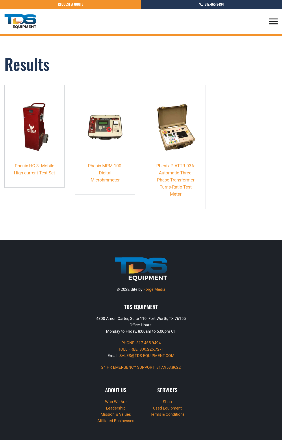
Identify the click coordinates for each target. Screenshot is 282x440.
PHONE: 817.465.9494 (141, 342)
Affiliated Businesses (115, 420)
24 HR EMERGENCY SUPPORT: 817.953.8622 (141, 367)
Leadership (116, 408)
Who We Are (116, 401)
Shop (167, 401)
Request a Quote (70, 4)
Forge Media (154, 289)
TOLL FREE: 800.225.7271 (141, 349)
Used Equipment (167, 408)
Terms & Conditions (167, 414)
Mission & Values (116, 414)
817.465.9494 (211, 4)
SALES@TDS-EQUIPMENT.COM (146, 355)
